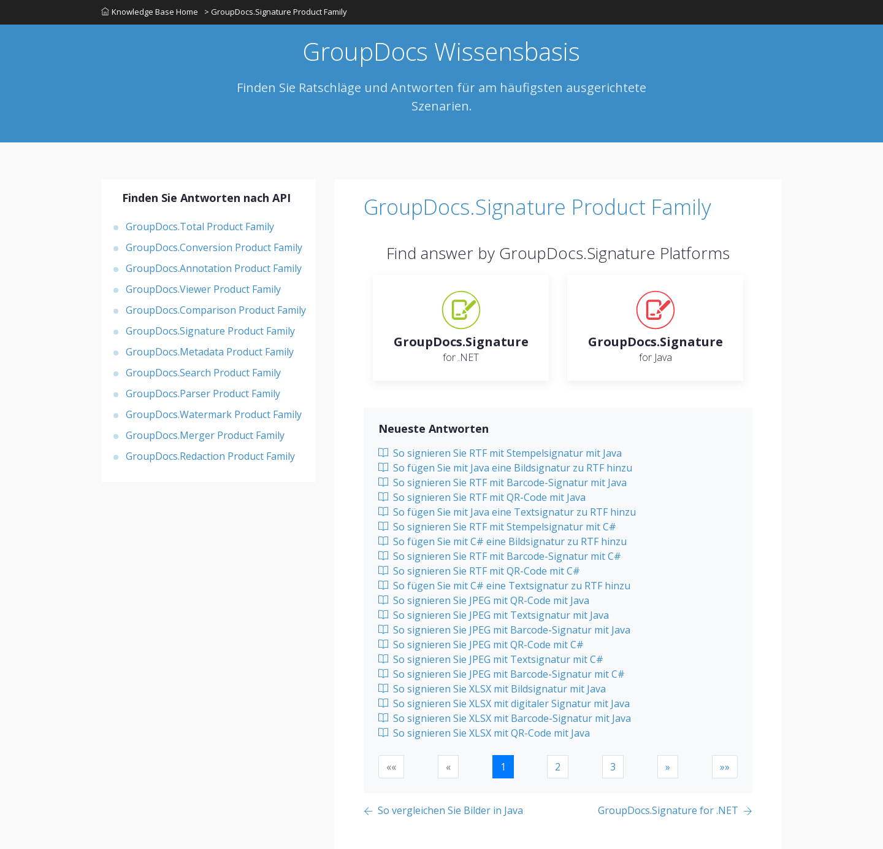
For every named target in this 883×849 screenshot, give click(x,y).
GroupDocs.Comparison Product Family (216, 310)
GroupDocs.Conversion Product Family (214, 247)
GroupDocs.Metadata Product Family (210, 352)
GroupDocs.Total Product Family (200, 226)
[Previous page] (443, 811)
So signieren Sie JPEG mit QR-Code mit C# (481, 644)
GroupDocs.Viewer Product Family (203, 289)
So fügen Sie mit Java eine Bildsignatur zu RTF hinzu (505, 468)
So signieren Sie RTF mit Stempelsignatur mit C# (497, 526)
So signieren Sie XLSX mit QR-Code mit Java (484, 733)
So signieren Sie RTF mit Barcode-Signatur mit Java (502, 482)
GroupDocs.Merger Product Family (205, 435)
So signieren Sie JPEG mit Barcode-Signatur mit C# (501, 674)
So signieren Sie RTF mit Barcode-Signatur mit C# (499, 556)
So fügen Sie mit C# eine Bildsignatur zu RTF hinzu (502, 541)
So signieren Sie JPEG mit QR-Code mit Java (483, 600)
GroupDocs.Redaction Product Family (210, 456)
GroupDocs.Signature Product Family (210, 331)
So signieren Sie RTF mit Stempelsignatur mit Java (500, 453)
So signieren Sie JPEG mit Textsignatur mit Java (493, 615)
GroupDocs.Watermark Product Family (214, 414)
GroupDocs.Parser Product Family (203, 393)
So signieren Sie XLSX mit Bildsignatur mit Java (492, 689)
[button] (667, 766)
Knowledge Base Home (149, 11)
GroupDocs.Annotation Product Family (214, 268)
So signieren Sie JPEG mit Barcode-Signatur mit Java (504, 630)
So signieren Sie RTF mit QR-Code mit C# (479, 571)
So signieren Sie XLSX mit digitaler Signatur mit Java (504, 703)
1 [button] (503, 766)
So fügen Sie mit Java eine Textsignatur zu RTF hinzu (507, 512)
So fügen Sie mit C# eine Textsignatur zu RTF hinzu (504, 585)
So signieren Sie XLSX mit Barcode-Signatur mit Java (504, 718)
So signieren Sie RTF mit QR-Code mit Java (482, 497)
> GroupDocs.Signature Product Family (275, 11)
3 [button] (613, 766)
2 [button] (557, 766)
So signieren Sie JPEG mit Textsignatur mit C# (490, 659)
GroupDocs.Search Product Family (203, 372)
